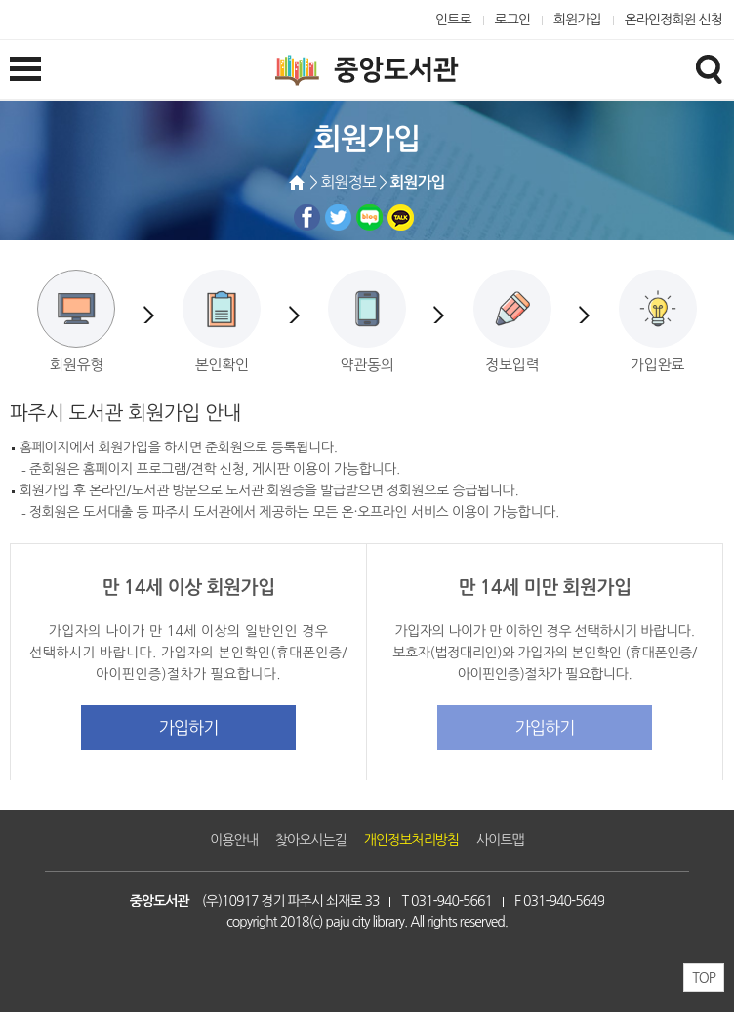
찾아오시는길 (311, 840)
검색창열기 (708, 68)
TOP (703, 978)
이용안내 (234, 840)
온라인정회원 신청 (673, 19)
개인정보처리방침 (411, 840)
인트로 (453, 19)
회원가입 (577, 19)
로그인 (513, 19)
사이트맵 (500, 840)
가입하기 (189, 727)
